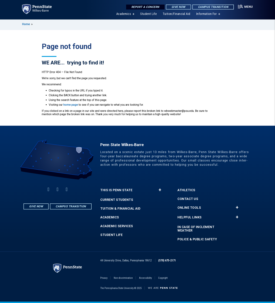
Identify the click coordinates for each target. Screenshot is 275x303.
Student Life (148, 14)
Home (26, 24)
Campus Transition (213, 7)
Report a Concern (145, 7)
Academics (123, 14)
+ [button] (160, 190)
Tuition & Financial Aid (120, 208)
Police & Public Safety (197, 239)
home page (70, 104)
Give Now (178, 7)
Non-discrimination (123, 277)
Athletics (186, 190)
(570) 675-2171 (167, 260)
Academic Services (116, 226)
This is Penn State (116, 190)
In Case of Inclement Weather (195, 228)
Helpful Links (189, 217)
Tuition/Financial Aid (176, 14)
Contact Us (187, 199)
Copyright (163, 277)
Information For (206, 14)
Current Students (116, 200)
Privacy (104, 277)
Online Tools (189, 207)
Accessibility (145, 277)
